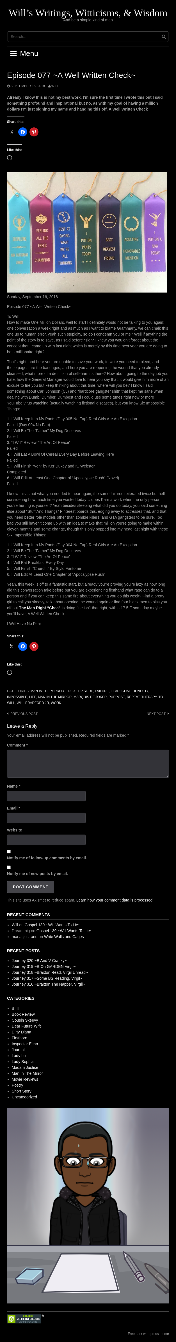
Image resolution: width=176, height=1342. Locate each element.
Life (32, 697)
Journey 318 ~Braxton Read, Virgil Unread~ (50, 972)
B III (15, 1008)
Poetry (17, 1085)
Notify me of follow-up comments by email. (47, 858)
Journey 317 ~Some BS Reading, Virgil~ (47, 978)
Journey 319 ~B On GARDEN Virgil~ (44, 966)
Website (14, 830)
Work (56, 703)
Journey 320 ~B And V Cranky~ (39, 960)
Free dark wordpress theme (148, 1334)
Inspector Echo (25, 1044)
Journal (18, 1049)
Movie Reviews (25, 1079)
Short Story (21, 1091)
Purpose (117, 697)
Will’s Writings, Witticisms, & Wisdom (87, 13)
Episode (85, 691)
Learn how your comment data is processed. (115, 900)
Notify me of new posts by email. (37, 873)
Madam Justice (25, 1067)
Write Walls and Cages (64, 936)
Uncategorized (24, 1097)
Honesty (140, 691)
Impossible (17, 697)
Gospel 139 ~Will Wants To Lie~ (52, 925)
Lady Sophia (23, 1061)
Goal (126, 691)
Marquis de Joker (90, 697)
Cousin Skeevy (25, 1020)
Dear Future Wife (27, 1026)
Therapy (149, 697)
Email (13, 808)
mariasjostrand (25, 936)
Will (55, 86)
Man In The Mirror (47, 691)
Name (13, 786)
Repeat (133, 697)
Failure (102, 691)
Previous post (24, 714)
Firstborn (19, 1038)
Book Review (23, 1014)
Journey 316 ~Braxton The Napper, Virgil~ (48, 984)
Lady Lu (19, 1055)
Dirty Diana (21, 1032)
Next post (156, 714)
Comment (17, 745)
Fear (115, 691)
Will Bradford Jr (33, 703)
